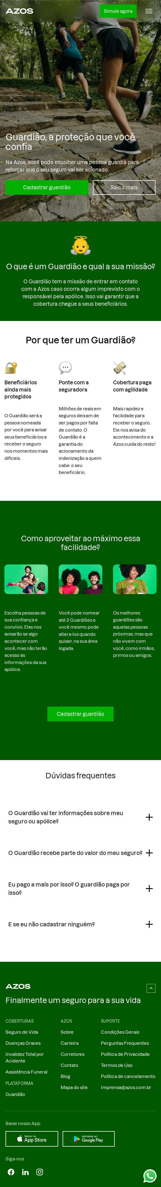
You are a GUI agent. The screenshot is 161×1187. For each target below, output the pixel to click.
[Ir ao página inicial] (19, 11)
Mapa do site (74, 1087)
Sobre (67, 1032)
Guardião (15, 1094)
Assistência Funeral (26, 1071)
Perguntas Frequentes (125, 1043)
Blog (65, 1076)
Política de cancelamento (128, 1076)
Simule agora (118, 11)
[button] (148, 11)
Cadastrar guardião (47, 187)
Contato (69, 1065)
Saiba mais (124, 187)
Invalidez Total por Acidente (25, 1057)
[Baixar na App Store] (32, 1139)
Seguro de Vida (22, 1032)
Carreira (70, 1043)
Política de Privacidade (125, 1054)
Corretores (72, 1054)
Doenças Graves (23, 1043)
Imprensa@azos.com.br (126, 1087)
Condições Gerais (120, 1032)
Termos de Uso (117, 1065)
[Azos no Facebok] (11, 1172)
